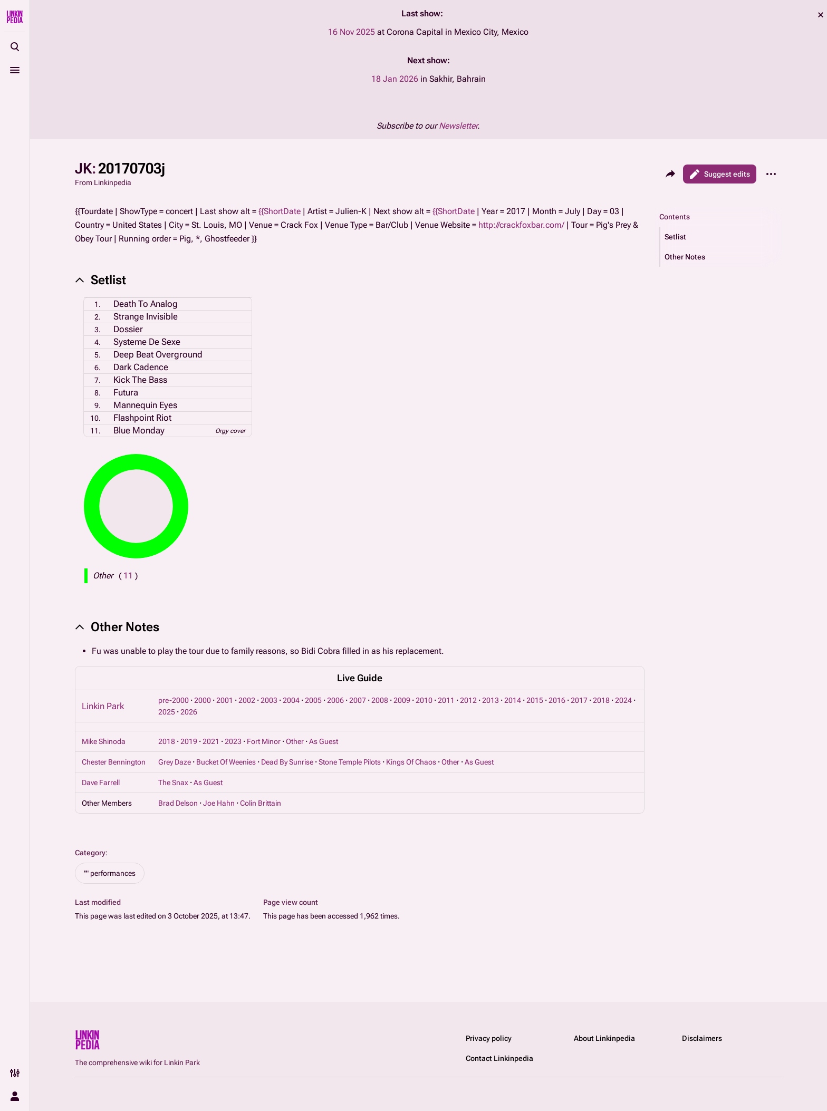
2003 (269, 700)
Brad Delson (178, 803)
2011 (446, 700)
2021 (211, 741)
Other (295, 741)
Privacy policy (489, 1038)
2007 (357, 700)
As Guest (323, 741)
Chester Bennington (114, 762)
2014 (512, 700)
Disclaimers (702, 1038)
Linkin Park (103, 706)
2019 (188, 741)
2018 (601, 700)
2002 (246, 700)
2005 (313, 700)
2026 (188, 712)
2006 (335, 700)
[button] (721, 237)
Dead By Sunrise (287, 762)
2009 (401, 700)
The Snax (173, 782)
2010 (424, 700)
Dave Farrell (101, 782)
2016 (557, 700)
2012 (468, 700)
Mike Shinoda (104, 741)
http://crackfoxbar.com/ (521, 225)
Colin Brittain (260, 803)
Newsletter (458, 126)
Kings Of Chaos (411, 762)
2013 (490, 700)
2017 (579, 700)
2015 (534, 700)
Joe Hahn (219, 803)
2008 (379, 700)
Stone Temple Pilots (350, 762)
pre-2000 (173, 700)
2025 (166, 712)
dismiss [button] (820, 14)
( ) (128, 576)
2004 (291, 700)
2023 (233, 741)
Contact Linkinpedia (499, 1058)
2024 (623, 700)
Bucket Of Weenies (226, 762)
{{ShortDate (279, 211)
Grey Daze (174, 762)
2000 (202, 700)
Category (90, 852)
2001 (224, 700)
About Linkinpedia (604, 1038)
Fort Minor (264, 741)
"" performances (110, 873)
